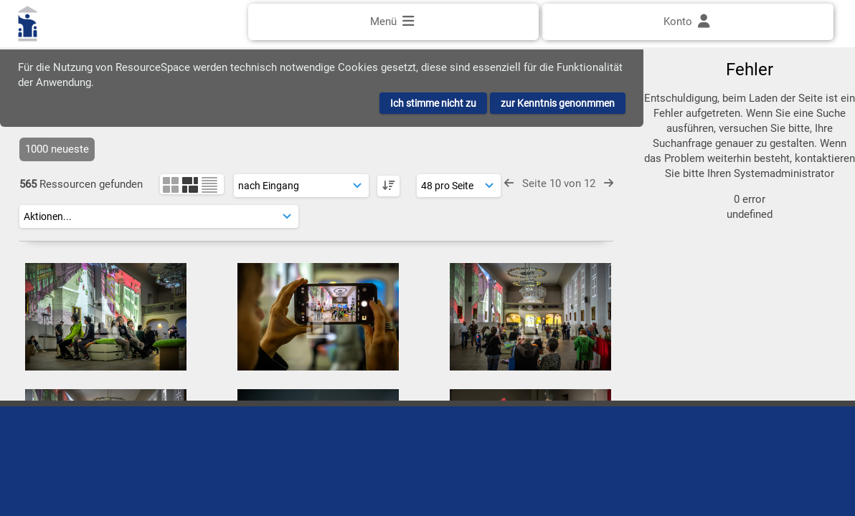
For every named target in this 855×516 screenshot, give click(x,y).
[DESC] (388, 186)
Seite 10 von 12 (558, 183)
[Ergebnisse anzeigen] (459, 185)
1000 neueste (57, 149)
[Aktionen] (158, 216)
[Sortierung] (301, 185)
